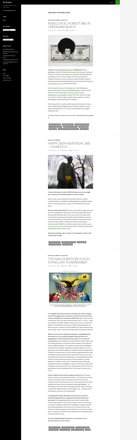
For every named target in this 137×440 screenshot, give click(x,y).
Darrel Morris (68, 79)
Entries (6, 75)
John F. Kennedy (65, 429)
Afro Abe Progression (82, 124)
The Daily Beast (67, 244)
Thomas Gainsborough (75, 92)
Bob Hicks (51, 20)
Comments (7, 78)
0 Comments (71, 30)
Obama (88, 429)
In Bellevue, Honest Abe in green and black (69, 25)
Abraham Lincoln (68, 124)
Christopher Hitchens (68, 242)
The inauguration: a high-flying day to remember (69, 260)
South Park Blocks (55, 244)
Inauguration (54, 429)
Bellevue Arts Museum (78, 72)
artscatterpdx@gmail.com (9, 10)
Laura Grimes (82, 242)
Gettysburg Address (83, 427)
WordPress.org (7, 80)
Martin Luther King (77, 429)
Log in (4, 73)
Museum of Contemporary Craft (68, 129)
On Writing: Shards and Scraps (10, 59)
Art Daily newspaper (55, 126)
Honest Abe (53, 129)
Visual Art (64, 20)
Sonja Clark (84, 129)
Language (64, 255)
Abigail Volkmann (55, 124)
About (112, 2)
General (57, 20)
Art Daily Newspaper (62, 70)
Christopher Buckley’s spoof (62, 203)
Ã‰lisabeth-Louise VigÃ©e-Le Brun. (60, 95)
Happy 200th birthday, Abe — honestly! (69, 145)
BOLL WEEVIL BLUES (8, 49)
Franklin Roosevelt (68, 427)
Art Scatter (7, 2)
